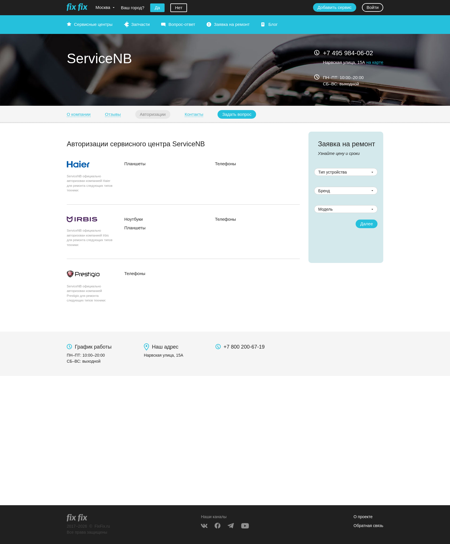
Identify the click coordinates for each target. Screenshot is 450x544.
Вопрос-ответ (181, 24)
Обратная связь (368, 525)
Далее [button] (366, 223)
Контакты (194, 114)
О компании (79, 114)
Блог (273, 24)
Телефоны (225, 163)
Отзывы (113, 114)
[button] (237, 114)
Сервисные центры (93, 24)
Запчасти (140, 24)
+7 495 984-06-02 (348, 53)
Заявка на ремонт (231, 24)
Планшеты (135, 163)
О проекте (363, 516)
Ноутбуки (133, 219)
